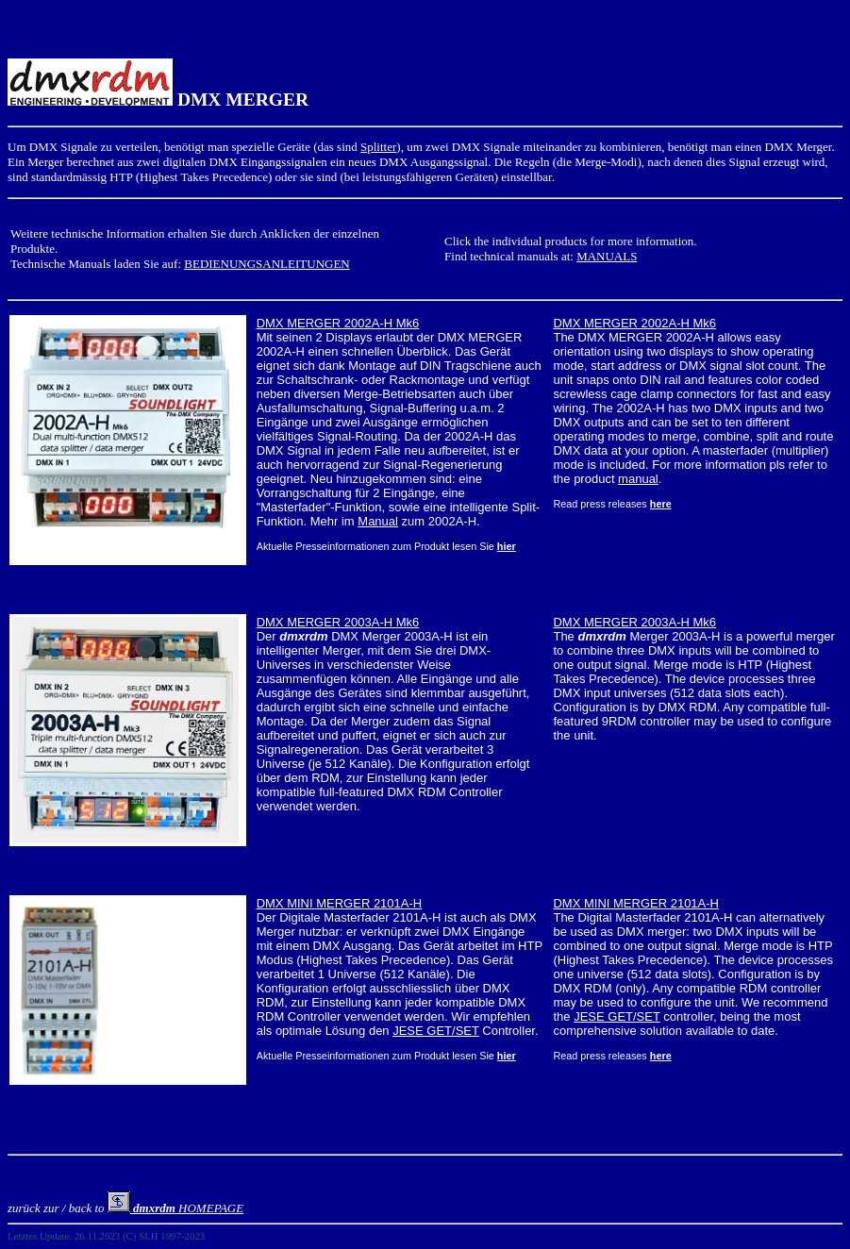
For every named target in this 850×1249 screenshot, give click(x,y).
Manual (378, 521)
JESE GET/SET (435, 1031)
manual (638, 479)
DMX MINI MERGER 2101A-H (340, 903)
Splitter (378, 147)
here (661, 503)
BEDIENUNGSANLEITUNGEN (266, 264)
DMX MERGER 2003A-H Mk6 (338, 622)
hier (506, 546)
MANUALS (606, 256)
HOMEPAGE (175, 1208)
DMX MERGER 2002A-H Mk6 (338, 323)
